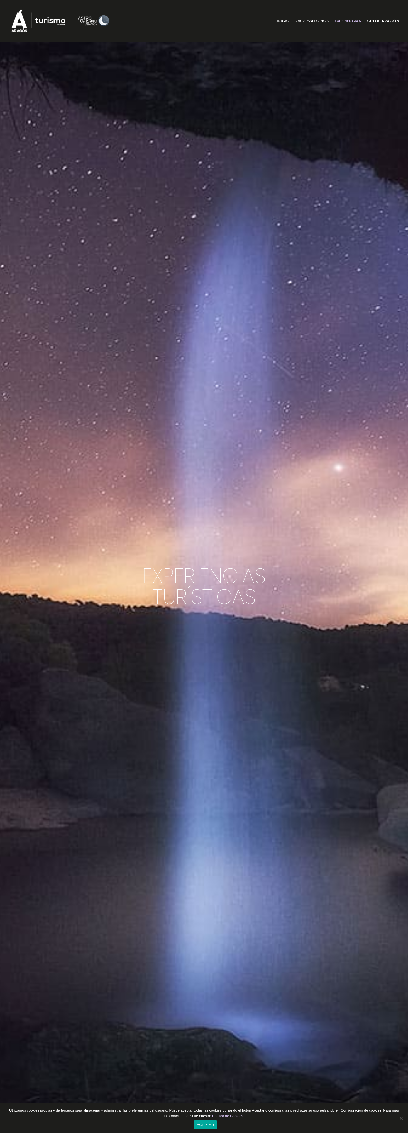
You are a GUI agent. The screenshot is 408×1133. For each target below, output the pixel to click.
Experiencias (348, 21)
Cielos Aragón (383, 21)
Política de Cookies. (228, 1116)
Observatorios (312, 21)
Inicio (283, 21)
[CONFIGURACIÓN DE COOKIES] (401, 1118)
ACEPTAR (205, 1125)
